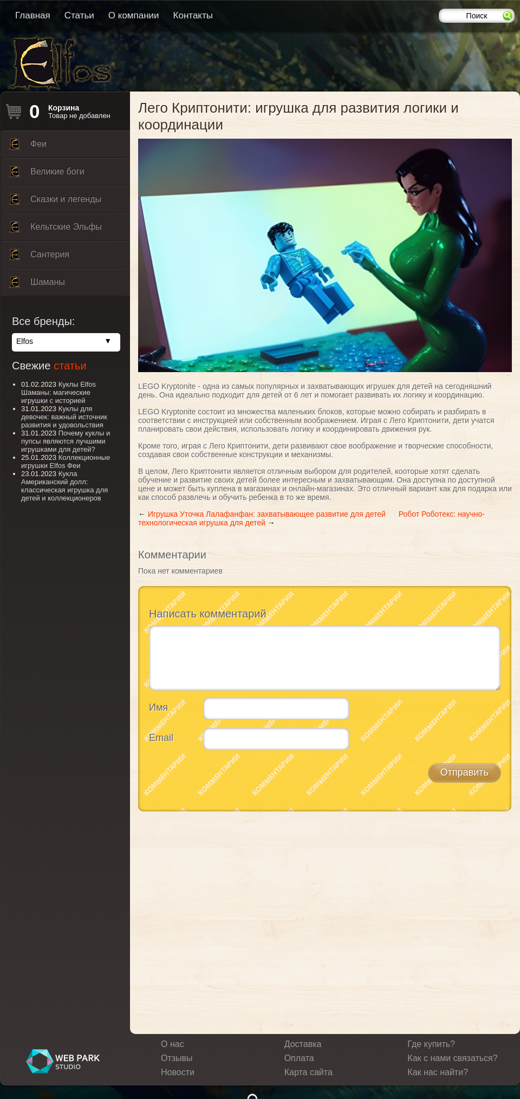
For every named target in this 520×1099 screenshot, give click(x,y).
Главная (32, 15)
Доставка (303, 1044)
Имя (158, 707)
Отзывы (177, 1058)
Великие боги (46, 174)
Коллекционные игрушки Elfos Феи (65, 461)
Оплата (299, 1058)
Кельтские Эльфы (55, 229)
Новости (177, 1072)
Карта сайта (308, 1072)
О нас (172, 1044)
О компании (133, 15)
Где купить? (431, 1044)
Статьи (79, 15)
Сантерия (39, 257)
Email (161, 737)
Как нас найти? (437, 1072)
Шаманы (37, 285)
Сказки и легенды (55, 202)
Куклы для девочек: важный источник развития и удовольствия (64, 417)
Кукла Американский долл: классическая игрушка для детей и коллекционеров (64, 486)
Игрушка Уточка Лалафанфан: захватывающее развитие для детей (267, 514)
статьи (70, 366)
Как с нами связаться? (452, 1058)
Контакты (193, 15)
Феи (28, 146)
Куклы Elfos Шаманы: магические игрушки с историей (58, 392)
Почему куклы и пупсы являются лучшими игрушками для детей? (65, 441)
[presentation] (231, 779)
